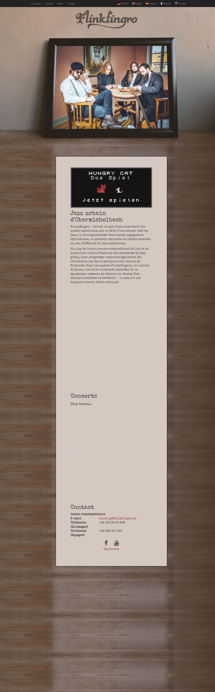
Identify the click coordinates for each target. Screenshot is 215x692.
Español (151, 3)
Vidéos (60, 3)
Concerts (49, 3)
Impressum (111, 549)
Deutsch (123, 3)
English (137, 3)
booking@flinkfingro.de (118, 518)
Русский (180, 3)
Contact (71, 3)
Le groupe (36, 3)
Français (165, 3)
